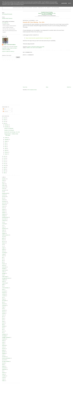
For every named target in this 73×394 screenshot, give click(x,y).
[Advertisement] (7, 82)
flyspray (3, 311)
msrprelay (4, 338)
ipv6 (3, 319)
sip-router (4, 190)
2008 (5, 169)
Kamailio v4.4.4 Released (9, 130)
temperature (4, 369)
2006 (5, 172)
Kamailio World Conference (7, 18)
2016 (5, 123)
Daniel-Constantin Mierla (9, 44)
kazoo (3, 239)
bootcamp (4, 290)
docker (3, 250)
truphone (3, 233)
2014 (5, 158)
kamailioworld (4, 193)
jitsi (2, 260)
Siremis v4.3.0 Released (8, 128)
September (7, 139)
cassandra (4, 295)
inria (3, 318)
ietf (2, 258)
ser (2, 191)
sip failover (4, 356)
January (6, 154)
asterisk (3, 194)
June (6, 144)
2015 (5, 156)
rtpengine (4, 273)
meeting (3, 268)
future (3, 314)
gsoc (3, 316)
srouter (3, 206)
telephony (4, 214)
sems (3, 207)
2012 (5, 161)
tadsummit (4, 367)
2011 (5, 163)
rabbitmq (3, 353)
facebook (3, 310)
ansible (3, 249)
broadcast (4, 292)
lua (2, 329)
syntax (3, 281)
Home (47, 87)
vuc (2, 246)
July (5, 143)
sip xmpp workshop (5, 361)
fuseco (3, 255)
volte (36, 47)
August (6, 141)
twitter (3, 374)
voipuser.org (4, 282)
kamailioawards (5, 217)
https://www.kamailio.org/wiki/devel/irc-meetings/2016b (38, 38)
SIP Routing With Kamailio (7, 14)
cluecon (3, 204)
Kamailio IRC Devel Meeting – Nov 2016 (12, 132)
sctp (3, 274)
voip (34, 47)
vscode (3, 377)
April (6, 148)
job (2, 262)
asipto (3, 183)
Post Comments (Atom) (32, 89)
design (3, 299)
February (6, 152)
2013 (5, 159)
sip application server (6, 278)
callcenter (4, 294)
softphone (4, 279)
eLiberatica (4, 305)
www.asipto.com (5, 22)
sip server (4, 196)
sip (31, 47)
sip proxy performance (6, 358)
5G (2, 286)
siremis (3, 199)
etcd (3, 308)
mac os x (3, 241)
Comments (5, 111)
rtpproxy (3, 242)
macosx (3, 265)
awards (3, 209)
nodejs (3, 271)
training (3, 215)
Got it (69, 3)
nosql (3, 342)
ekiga (3, 306)
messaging (4, 335)
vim (2, 244)
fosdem (3, 210)
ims (2, 198)
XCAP (3, 236)
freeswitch (4, 201)
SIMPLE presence (5, 234)
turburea (3, 372)
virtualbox (4, 375)
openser (3, 186)
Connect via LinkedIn (6, 49)
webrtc (40, 47)
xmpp (3, 247)
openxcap (4, 345)
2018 (5, 119)
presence (3, 348)
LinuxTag (4, 223)
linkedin (3, 326)
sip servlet (4, 359)
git (2, 257)
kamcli (3, 323)
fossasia (3, 313)
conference (4, 220)
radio (3, 355)
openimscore (4, 228)
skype (3, 226)
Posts (4, 109)
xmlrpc (3, 380)
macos (3, 331)
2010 (5, 165)
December (7, 124)
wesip (3, 379)
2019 (5, 117)
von (2, 222)
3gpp (3, 284)
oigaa (3, 343)
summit (3, 212)
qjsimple (3, 351)
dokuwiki (4, 303)
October (6, 137)
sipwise (3, 231)
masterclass (4, 266)
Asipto (8, 48)
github (3, 238)
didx (3, 302)
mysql (3, 340)
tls (2, 370)
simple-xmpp (4, 276)
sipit (3, 364)
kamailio (28, 47)
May (6, 146)
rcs (2, 225)
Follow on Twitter (13, 48)
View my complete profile (8, 51)
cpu (2, 297)
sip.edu (3, 363)
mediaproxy (4, 334)
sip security (4, 218)
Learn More (64, 3)
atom (3, 289)
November (7, 126)
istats (3, 321)
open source (4, 202)
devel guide (4, 300)
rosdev (3, 230)
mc (2, 332)
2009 (5, 167)
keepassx (3, 263)
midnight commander (6, 337)
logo (3, 327)
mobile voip (4, 270)
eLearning (4, 252)
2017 (5, 121)
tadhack (3, 366)
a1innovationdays (5, 287)
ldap (3, 324)
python (3, 350)
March (6, 150)
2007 (5, 170)
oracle (3, 346)
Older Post (69, 87)
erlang (3, 254)
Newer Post (25, 87)
